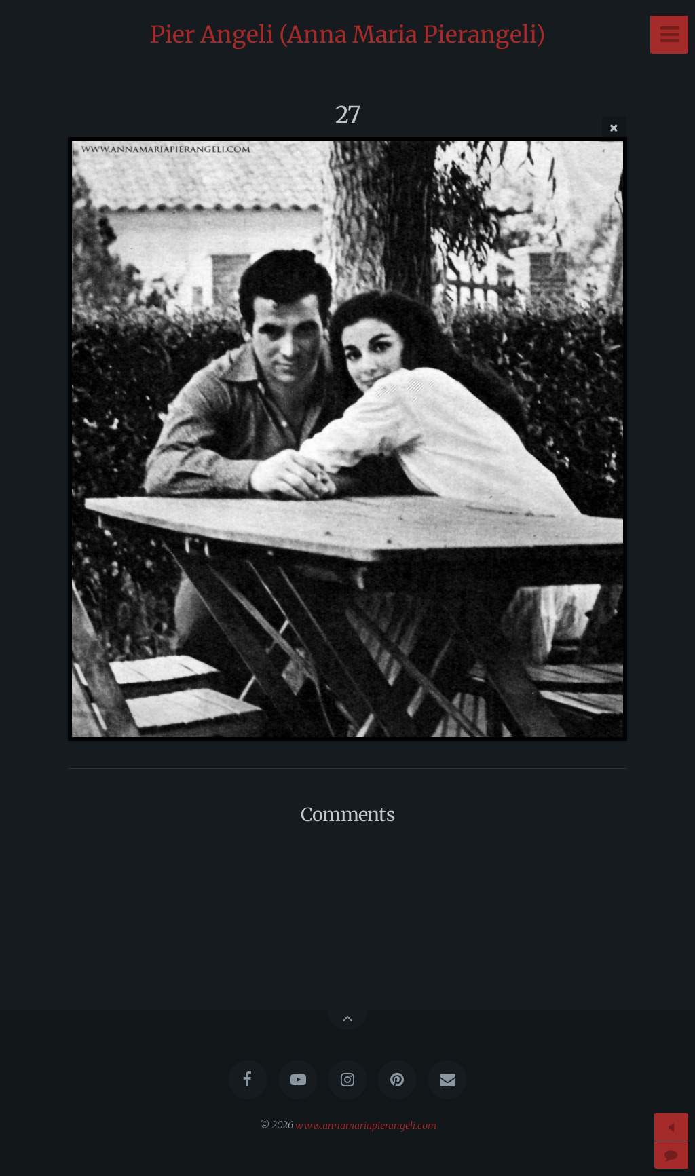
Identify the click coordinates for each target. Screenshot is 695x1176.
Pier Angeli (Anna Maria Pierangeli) (348, 34)
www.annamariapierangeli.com (365, 1125)
